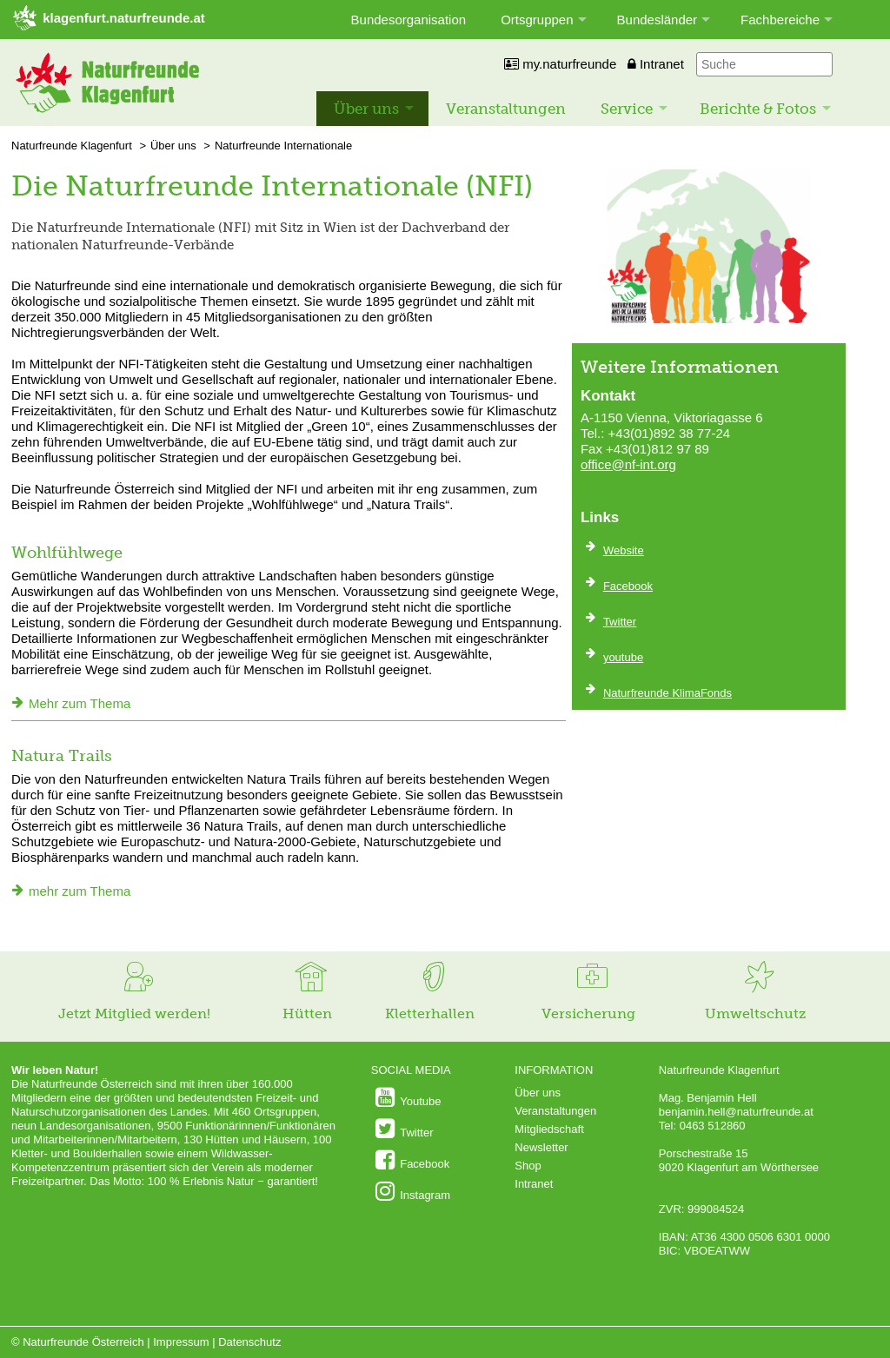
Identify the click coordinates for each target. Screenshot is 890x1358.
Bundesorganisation (409, 19)
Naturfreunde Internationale (283, 145)
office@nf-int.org (628, 464)
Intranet (656, 63)
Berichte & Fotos (758, 108)
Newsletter (541, 1147)
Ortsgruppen (537, 19)
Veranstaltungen (506, 108)
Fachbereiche (780, 19)
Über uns (366, 108)
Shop (528, 1165)
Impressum (181, 1341)
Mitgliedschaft (549, 1129)
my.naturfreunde (560, 63)
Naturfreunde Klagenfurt (71, 145)
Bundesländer (657, 19)
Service (627, 108)
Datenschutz (249, 1341)
